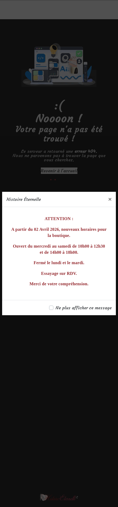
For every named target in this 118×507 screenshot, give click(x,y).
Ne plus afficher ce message (84, 307)
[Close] (110, 199)
